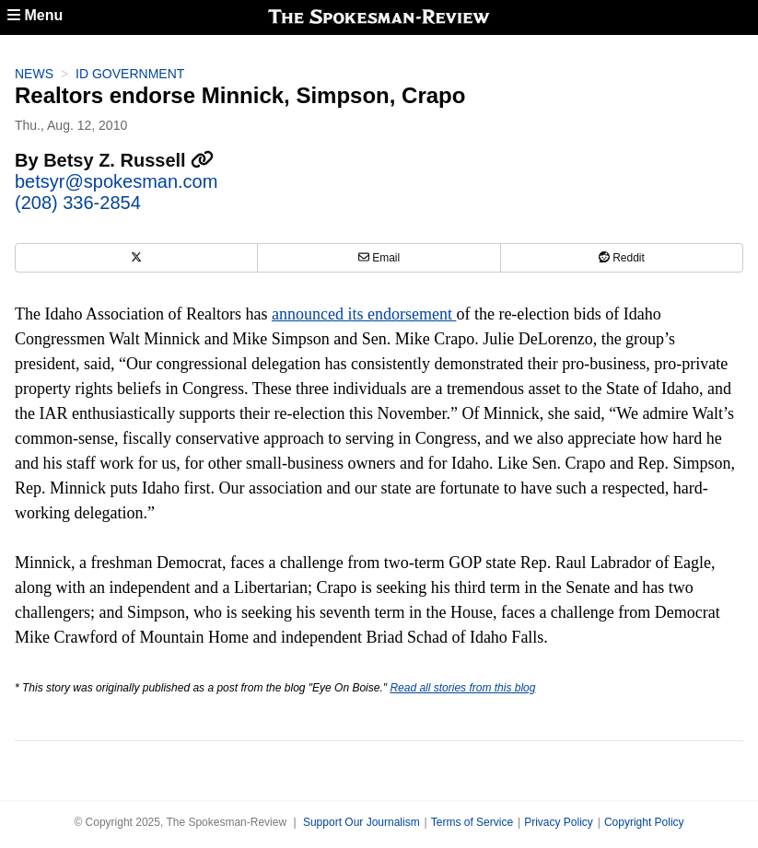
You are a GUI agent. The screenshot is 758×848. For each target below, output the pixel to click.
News (34, 73)
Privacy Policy (558, 822)
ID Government (130, 73)
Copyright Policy (644, 822)
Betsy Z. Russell (128, 160)
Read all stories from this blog (462, 687)
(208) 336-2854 (78, 202)
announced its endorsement (364, 314)
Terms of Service (472, 822)
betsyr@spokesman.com (116, 181)
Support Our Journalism (361, 822)
